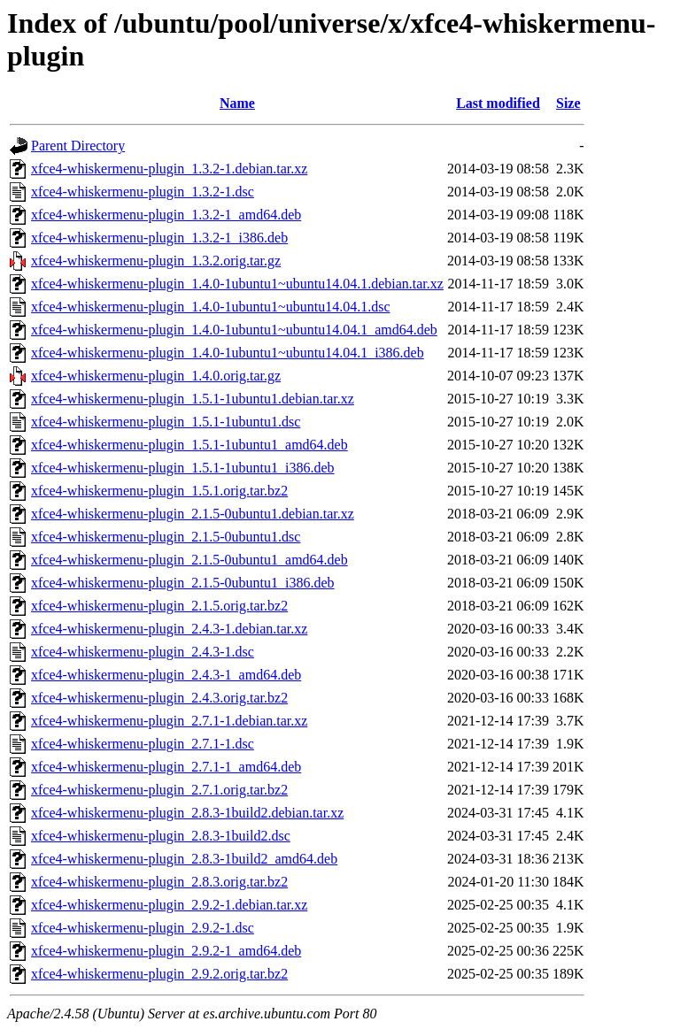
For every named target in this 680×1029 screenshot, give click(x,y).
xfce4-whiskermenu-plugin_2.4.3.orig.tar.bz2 (159, 697)
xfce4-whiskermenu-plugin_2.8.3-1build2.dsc (160, 835)
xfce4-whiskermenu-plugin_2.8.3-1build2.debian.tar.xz (187, 812)
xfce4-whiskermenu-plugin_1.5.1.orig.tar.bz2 (159, 490)
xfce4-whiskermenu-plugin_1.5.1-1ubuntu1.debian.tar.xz (192, 398)
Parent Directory (78, 145)
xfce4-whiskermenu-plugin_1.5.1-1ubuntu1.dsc (165, 421)
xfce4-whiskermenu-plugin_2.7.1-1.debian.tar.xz (169, 720)
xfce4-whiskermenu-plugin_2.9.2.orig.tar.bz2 (159, 973)
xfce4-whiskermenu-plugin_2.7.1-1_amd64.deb (166, 766)
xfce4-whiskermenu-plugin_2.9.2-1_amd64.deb (166, 950)
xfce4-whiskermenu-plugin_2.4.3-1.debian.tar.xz (169, 628)
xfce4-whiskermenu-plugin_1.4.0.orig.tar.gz (156, 375)
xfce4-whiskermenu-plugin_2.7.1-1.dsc (142, 743)
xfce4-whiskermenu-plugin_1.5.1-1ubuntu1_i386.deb (183, 467)
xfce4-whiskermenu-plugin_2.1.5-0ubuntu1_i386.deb (183, 582)
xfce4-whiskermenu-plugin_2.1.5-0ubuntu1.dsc (165, 536)
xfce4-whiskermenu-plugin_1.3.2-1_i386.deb (159, 237)
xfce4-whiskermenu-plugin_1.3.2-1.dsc (142, 191)
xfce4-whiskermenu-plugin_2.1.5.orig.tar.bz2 (159, 605)
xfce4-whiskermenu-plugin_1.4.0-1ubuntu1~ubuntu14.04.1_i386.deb (227, 352)
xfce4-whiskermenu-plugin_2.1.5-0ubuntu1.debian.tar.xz (192, 513)
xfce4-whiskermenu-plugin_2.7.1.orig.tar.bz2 (159, 789)
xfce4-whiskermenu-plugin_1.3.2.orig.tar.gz (156, 260)
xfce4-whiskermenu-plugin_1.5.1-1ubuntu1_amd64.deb (189, 444)
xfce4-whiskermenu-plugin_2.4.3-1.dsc (142, 651)
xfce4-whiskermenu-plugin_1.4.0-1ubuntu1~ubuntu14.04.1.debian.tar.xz (237, 283)
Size (568, 103)
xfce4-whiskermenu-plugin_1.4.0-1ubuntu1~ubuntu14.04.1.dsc (210, 306)
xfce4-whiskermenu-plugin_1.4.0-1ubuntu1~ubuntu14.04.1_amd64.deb (234, 329)
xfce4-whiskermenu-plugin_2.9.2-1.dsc (142, 927)
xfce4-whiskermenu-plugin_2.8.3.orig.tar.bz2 (159, 881)
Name (237, 103)
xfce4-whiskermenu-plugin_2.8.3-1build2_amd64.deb (184, 858)
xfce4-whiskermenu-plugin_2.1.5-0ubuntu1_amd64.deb (189, 559)
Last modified (498, 103)
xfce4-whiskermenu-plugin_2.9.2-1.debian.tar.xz (169, 904)
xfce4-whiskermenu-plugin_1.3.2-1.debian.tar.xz (169, 168)
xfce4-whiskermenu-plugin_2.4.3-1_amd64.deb (166, 674)
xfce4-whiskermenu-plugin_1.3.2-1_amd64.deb (166, 214)
